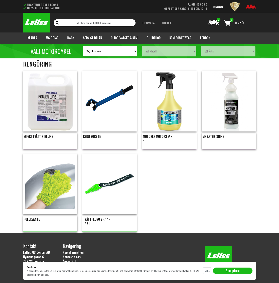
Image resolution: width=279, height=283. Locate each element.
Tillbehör (154, 37)
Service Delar (92, 37)
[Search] (95, 22)
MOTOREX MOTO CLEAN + (157, 138)
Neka (207, 271)
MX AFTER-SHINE (213, 136)
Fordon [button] (205, 37)
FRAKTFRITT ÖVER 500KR (40, 4)
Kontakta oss (72, 257)
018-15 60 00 (197, 4)
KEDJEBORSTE (92, 136)
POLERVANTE (32, 219)
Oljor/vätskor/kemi (124, 37)
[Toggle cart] (227, 22)
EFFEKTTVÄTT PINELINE (38, 136)
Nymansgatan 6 (33, 257)
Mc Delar (52, 37)
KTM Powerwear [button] (180, 37)
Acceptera (233, 270)
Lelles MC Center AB (36, 252)
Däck (70, 37)
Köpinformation (73, 252)
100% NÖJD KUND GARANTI (41, 8)
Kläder (32, 37)
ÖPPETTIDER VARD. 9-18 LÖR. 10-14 (185, 8)
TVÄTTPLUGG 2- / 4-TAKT (96, 221)
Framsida (148, 23)
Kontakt (167, 23)
